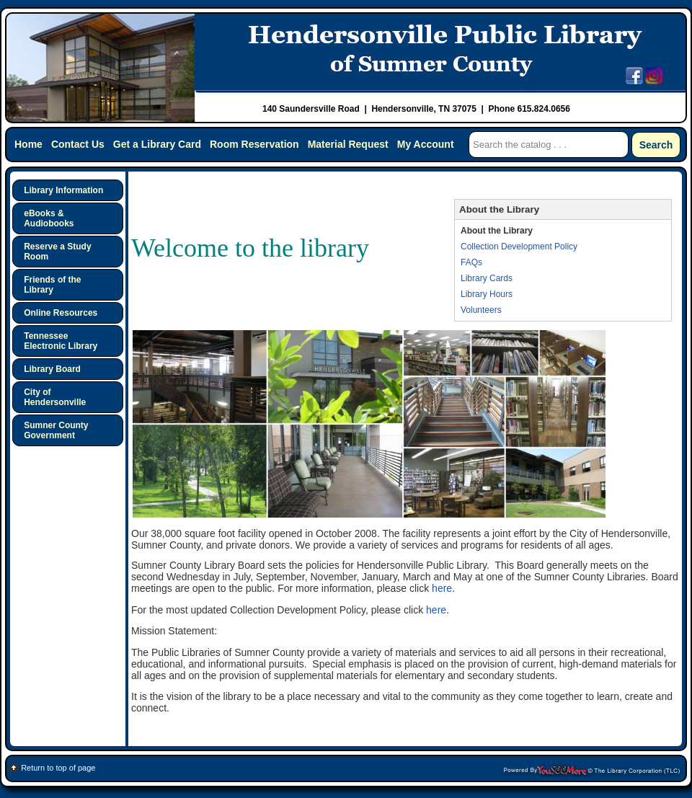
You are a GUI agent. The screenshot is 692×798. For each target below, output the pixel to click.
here (442, 588)
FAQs (471, 262)
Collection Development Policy (519, 246)
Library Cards (487, 278)
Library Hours (487, 294)
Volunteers (481, 310)
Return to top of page (58, 767)
